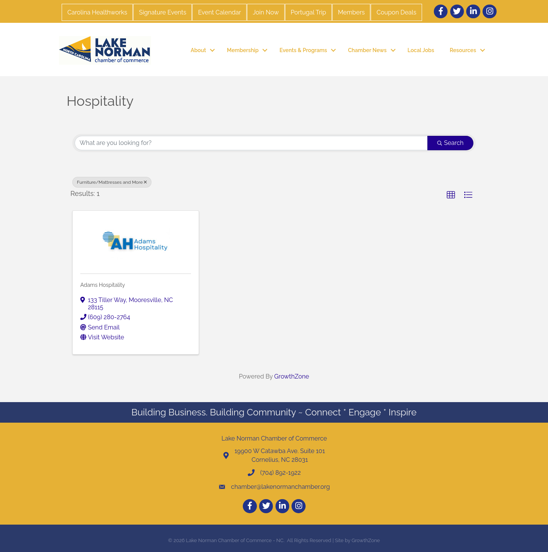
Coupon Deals (396, 12)
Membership (242, 50)
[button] (451, 195)
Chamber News (367, 50)
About (198, 50)
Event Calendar (219, 12)
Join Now (266, 12)
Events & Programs (303, 50)
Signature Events (162, 12)
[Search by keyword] (251, 143)
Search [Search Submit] (450, 142)
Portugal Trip (308, 12)
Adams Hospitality (102, 285)
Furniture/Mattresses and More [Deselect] (112, 182)
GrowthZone (291, 376)
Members (351, 12)
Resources (463, 50)
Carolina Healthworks (97, 12)
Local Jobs (421, 50)
